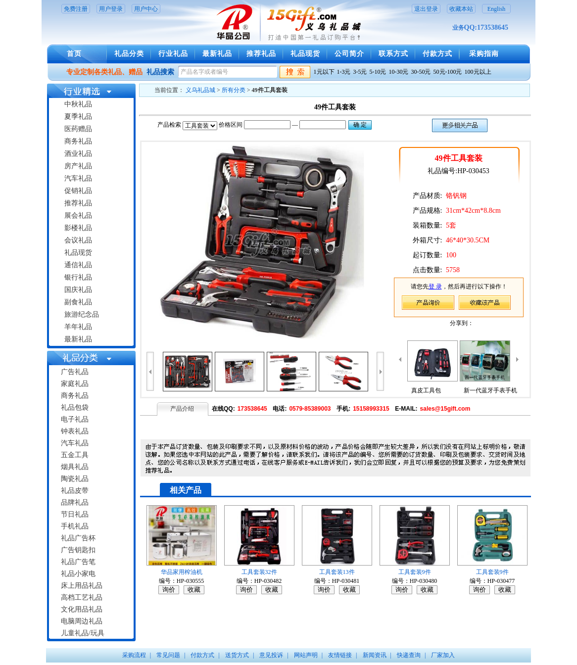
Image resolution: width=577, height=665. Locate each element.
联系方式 (393, 53)
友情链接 (340, 655)
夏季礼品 (78, 116)
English (496, 8)
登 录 (435, 286)
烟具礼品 (75, 467)
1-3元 (344, 71)
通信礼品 (78, 265)
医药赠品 (78, 129)
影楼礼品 (78, 228)
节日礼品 (75, 514)
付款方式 (437, 53)
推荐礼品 (261, 53)
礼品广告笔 (78, 562)
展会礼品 (78, 215)
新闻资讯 (374, 655)
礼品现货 (305, 53)
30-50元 (421, 71)
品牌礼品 (75, 502)
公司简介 (349, 53)
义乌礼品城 (200, 90)
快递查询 (409, 655)
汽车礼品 (78, 178)
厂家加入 (443, 655)
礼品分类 (129, 53)
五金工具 (75, 455)
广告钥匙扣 (78, 550)
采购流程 (134, 655)
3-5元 (360, 71)
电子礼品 (75, 419)
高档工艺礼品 (81, 597)
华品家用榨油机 (181, 572)
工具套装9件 (414, 572)
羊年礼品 (78, 327)
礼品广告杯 (78, 538)
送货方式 (237, 655)
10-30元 (399, 71)
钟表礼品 (75, 431)
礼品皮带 (75, 490)
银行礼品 (78, 277)
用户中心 (146, 8)
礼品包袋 (75, 407)
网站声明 (306, 655)
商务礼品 (78, 141)
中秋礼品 (78, 104)
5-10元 (378, 71)
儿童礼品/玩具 (82, 633)
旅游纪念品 (81, 314)
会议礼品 (78, 240)
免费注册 (76, 8)
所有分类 (233, 90)
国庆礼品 (78, 289)
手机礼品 (75, 526)
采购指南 (484, 53)
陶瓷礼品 (75, 478)
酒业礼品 (78, 153)
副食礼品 (78, 302)
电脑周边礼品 (81, 621)
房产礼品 (78, 166)
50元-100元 (447, 71)
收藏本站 (461, 8)
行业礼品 (173, 53)
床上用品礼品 (81, 585)
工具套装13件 (337, 572)
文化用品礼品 (81, 609)
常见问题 (168, 655)
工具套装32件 (259, 572)
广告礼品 (75, 372)
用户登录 (111, 8)
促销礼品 (78, 190)
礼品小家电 (78, 573)
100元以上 (478, 71)
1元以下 (324, 71)
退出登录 (426, 8)
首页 (74, 53)
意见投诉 (271, 655)
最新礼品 (217, 53)
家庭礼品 (75, 383)
